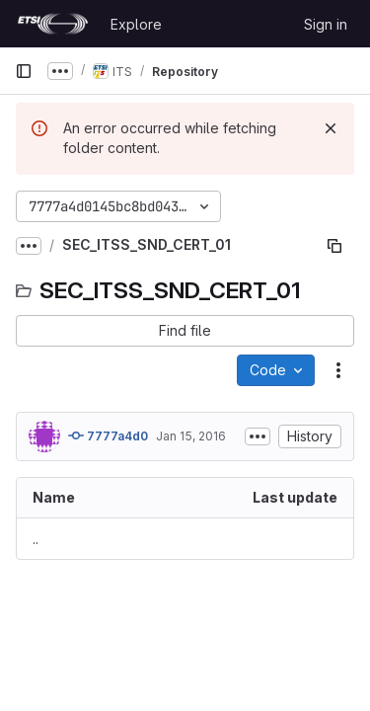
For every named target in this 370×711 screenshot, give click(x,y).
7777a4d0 (108, 435)
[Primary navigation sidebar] (23, 71)
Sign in (325, 24)
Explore (136, 24)
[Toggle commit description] (257, 436)
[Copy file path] (334, 246)
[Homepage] (53, 24)
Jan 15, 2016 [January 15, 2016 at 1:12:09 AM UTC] (191, 436)
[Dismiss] (330, 128)
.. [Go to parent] (35, 538)
